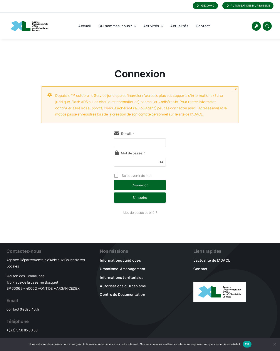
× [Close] (236, 89)
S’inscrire (140, 197)
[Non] (274, 344)
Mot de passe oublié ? (140, 212)
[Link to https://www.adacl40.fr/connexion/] (256, 26)
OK (247, 344)
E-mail (127, 133)
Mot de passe (133, 153)
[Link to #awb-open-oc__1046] (267, 26)
